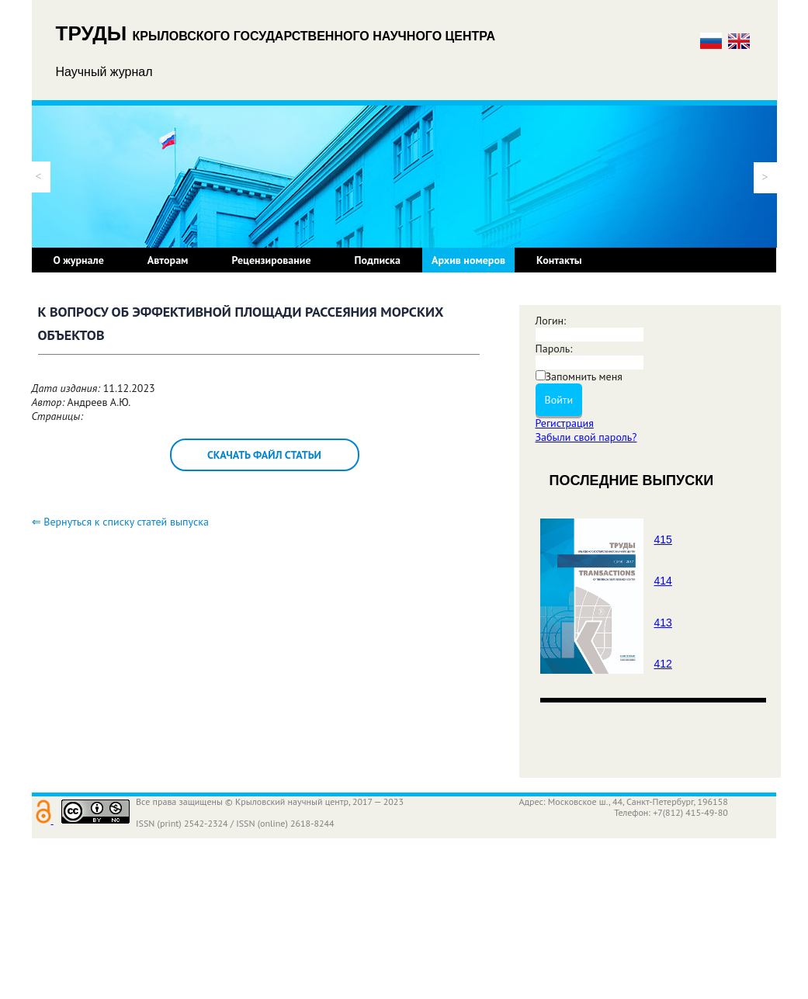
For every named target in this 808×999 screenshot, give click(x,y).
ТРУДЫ (94, 33)
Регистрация (565, 423)
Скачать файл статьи (264, 455)
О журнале (79, 260)
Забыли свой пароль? (586, 437)
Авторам (168, 260)
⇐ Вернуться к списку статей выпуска (121, 522)
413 (663, 622)
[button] (38, 177)
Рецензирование (270, 260)
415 (663, 539)
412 (663, 663)
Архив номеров (468, 260)
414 (663, 580)
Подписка (378, 260)
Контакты (559, 260)
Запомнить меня (584, 376)
